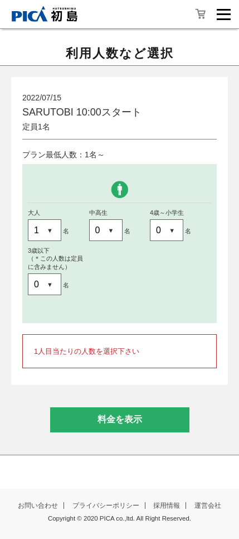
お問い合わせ (38, 505)
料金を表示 (119, 419)
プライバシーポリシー (105, 505)
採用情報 (166, 505)
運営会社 (207, 505)
